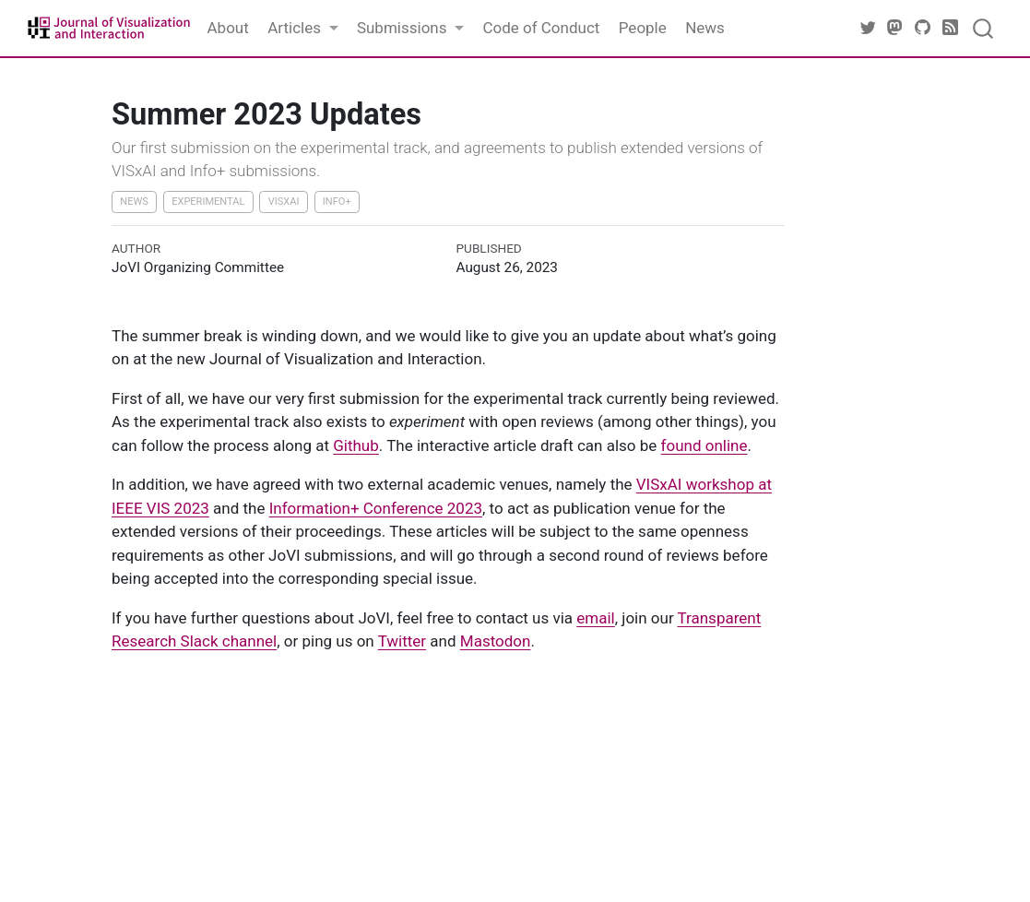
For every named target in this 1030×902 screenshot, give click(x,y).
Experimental (208, 202)
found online (704, 445)
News (134, 202)
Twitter (402, 641)
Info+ (337, 202)
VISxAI (284, 202)
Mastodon (495, 641)
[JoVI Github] (923, 27)
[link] (303, 29)
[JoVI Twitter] (868, 27)
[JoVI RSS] (951, 27)
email (595, 618)
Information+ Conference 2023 (375, 508)
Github (356, 445)
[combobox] (983, 28)
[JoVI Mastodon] (895, 27)
